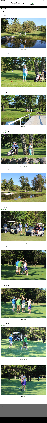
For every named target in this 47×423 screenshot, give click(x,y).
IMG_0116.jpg (5, 208)
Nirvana (23, 420)
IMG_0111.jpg (5, 324)
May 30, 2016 (3, 16)
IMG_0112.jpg (5, 285)
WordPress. (25, 420)
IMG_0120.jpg (5, 131)
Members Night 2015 (24, 49)
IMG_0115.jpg (5, 246)
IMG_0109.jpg (5, 362)
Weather (43, 0)
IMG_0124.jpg (5, 15)
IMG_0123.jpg (5, 53)
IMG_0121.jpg (5, 92)
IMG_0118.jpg (5, 169)
